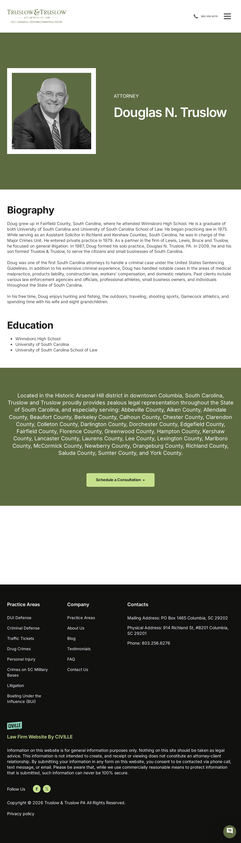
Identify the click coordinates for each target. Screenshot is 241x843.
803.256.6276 (201, 16)
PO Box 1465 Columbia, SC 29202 (194, 617)
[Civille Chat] (230, 832)
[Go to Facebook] (37, 789)
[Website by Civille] (120, 733)
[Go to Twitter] (47, 789)
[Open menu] (227, 16)
